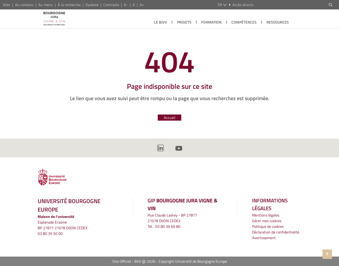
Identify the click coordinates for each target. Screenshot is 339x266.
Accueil (169, 117)
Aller (6, 5)
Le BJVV (160, 22)
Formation (211, 22)
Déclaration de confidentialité (275, 232)
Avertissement (264, 238)
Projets (184, 22)
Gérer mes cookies (266, 221)
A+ (142, 5)
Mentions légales (265, 215)
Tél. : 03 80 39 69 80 (164, 226)
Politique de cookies (268, 226)
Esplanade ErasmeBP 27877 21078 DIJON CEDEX (63, 225)
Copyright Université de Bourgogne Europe (193, 261)
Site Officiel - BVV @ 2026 (133, 261)
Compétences (244, 22)
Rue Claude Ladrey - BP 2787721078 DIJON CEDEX (172, 218)
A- (126, 5)
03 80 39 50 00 (50, 233)
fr (222, 5)
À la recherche (69, 5)
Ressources (277, 22)
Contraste (111, 5)
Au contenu (24, 5)
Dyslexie (92, 5)
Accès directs (241, 5)
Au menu (45, 5)
